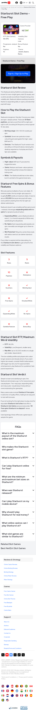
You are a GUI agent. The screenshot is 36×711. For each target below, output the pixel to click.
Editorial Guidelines (9, 629)
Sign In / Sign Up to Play (18, 73)
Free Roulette (8, 606)
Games (12, 7)
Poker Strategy (8, 579)
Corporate (7, 637)
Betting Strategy (8, 572)
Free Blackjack (8, 602)
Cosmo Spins (7, 610)
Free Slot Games (8, 595)
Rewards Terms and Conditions (12, 648)
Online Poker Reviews (10, 576)
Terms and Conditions (9, 677)
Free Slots (19, 7)
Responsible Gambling (10, 641)
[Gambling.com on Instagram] (15, 654)
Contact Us (7, 633)
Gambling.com (5, 7)
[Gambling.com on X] (3, 654)
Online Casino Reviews (10, 564)
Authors (6, 625)
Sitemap (6, 644)
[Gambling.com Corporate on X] (23, 654)
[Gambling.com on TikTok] (19, 654)
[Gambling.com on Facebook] (11, 654)
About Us (6, 622)
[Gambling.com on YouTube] (7, 654)
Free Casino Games (9, 591)
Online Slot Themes (9, 599)
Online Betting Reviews (10, 568)
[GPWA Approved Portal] (23, 707)
